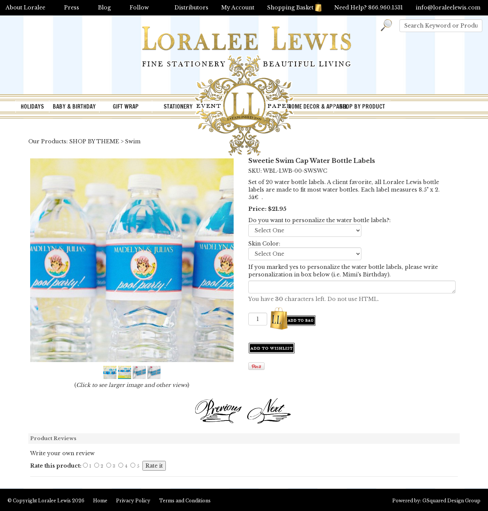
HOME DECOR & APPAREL (310, 106)
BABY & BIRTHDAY (74, 106)
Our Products (47, 141)
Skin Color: (264, 243)
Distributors (191, 7)
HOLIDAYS (32, 106)
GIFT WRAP (126, 106)
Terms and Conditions (185, 500)
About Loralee (25, 7)
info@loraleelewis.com (448, 7)
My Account (237, 7)
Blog (104, 7)
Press (71, 7)
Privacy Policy (133, 500)
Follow (139, 7)
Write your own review (62, 453)
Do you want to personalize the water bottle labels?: (319, 220)
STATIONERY (178, 106)
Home (100, 500)
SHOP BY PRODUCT (362, 106)
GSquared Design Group (451, 500)
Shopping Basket (294, 7)
